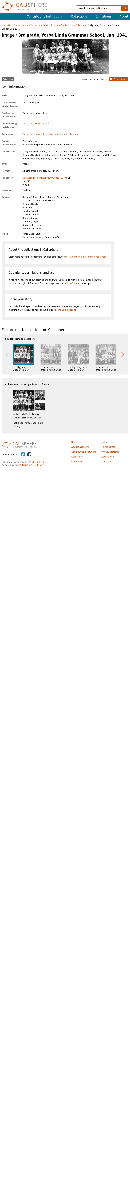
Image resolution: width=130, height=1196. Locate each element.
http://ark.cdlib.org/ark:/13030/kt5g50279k (44, 178)
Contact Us (107, 461)
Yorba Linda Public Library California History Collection (58, 25)
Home (74, 442)
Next (123, 354)
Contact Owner (118, 79)
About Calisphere (80, 447)
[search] (124, 8)
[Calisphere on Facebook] (29, 454)
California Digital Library (30, 465)
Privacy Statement (110, 452)
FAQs (104, 442)
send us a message (66, 310)
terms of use (70, 283)
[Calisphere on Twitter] (23, 454)
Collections (79, 16)
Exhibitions (103, 16)
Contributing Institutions (45, 16)
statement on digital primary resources (86, 257)
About (124, 16)
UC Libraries (38, 462)
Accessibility (108, 457)
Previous (7, 354)
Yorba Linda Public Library (15, 25)
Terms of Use (108, 447)
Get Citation (8, 79)
